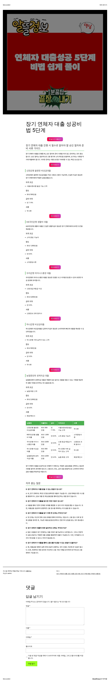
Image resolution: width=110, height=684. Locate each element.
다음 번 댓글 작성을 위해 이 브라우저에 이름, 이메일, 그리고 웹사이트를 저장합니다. (55, 657)
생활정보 (28, 571)
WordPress (96, 679)
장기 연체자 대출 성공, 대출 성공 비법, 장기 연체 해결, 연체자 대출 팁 (78, 574)
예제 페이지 (103, 5)
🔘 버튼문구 (55, 165)
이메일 (29, 637)
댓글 (28, 606)
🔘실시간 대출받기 (55, 139)
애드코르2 (6, 5)
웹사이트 (29, 646)
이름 (28, 628)
